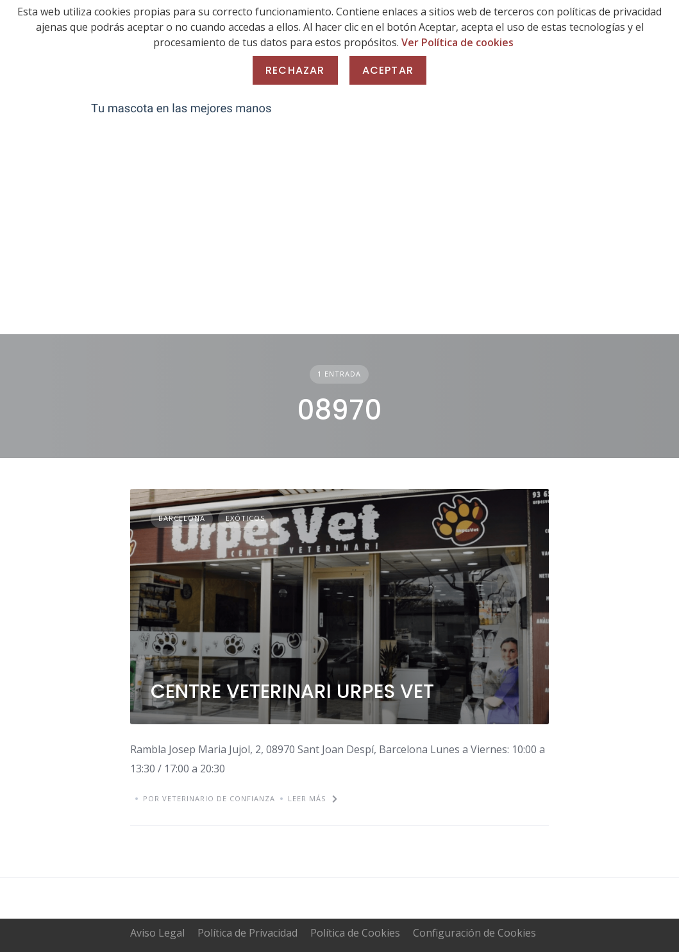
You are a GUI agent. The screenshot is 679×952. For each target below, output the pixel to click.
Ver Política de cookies (457, 42)
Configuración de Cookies (474, 933)
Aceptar (388, 70)
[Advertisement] (339, 238)
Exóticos (245, 518)
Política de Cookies (355, 933)
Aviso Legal (157, 933)
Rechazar (295, 70)
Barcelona (181, 518)
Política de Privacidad (247, 933)
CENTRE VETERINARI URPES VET (292, 691)
